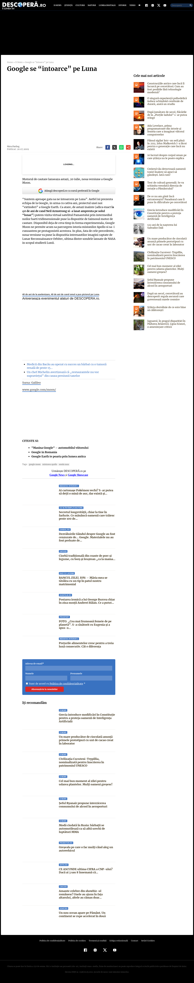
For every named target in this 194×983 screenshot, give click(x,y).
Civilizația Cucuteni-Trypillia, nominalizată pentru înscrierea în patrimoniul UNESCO (81, 765)
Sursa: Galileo (31, 385)
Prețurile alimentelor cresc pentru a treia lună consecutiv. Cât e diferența (86, 647)
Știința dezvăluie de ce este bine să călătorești (165, 310)
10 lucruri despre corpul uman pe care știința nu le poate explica (166, 159)
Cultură (79, 6)
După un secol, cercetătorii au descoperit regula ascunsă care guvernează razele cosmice (165, 297)
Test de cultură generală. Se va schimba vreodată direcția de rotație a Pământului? (165, 187)
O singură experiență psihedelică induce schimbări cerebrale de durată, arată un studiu (166, 103)
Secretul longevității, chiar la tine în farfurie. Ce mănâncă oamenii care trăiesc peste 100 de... (87, 518)
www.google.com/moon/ (38, 392)
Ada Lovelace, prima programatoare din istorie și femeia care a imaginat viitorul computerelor (165, 132)
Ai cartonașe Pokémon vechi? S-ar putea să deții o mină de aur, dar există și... (86, 494)
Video (132, 6)
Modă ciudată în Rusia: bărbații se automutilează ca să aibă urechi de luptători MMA (82, 831)
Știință (68, 6)
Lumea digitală (106, 6)
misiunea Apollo (49, 467)
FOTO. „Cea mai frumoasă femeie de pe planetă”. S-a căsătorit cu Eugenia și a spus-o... (85, 627)
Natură (91, 6)
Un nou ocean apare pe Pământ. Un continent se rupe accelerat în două (82, 916)
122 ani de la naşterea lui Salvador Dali (161, 228)
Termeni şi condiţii (97, 943)
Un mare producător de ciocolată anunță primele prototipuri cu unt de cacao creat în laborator (86, 742)
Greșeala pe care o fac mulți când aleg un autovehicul (86, 851)
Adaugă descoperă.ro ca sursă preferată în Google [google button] (68, 193)
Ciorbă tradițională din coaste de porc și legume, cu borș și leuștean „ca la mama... (87, 559)
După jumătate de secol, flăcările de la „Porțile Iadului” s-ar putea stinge (166, 117)
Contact (133, 943)
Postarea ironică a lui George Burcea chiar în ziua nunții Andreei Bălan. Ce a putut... (87, 603)
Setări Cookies (146, 943)
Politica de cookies (77, 943)
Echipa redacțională (118, 943)
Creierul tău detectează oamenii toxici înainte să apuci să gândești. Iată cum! (165, 174)
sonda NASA (62, 467)
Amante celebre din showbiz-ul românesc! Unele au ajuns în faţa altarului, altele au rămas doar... (87, 897)
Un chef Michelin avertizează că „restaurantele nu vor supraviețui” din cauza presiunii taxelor (62, 376)
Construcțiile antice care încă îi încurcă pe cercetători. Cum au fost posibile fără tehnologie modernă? (165, 90)
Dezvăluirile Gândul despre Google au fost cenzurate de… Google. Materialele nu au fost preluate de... (87, 540)
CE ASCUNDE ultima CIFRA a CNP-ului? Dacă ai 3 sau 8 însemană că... (85, 873)
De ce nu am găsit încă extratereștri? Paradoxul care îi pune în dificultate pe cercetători (166, 201)
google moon (34, 467)
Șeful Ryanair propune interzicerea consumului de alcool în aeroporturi (83, 807)
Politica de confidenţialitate (53, 943)
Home (10, 64)
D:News (58, 6)
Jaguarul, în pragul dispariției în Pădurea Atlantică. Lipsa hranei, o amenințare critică (167, 325)
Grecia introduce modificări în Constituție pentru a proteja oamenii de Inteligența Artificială (87, 720)
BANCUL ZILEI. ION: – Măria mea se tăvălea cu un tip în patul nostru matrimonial (83, 583)
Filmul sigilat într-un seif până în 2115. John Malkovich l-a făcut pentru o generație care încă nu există (167, 147)
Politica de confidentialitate (65, 686)
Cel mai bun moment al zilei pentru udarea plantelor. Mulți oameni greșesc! (85, 785)
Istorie (122, 6)
